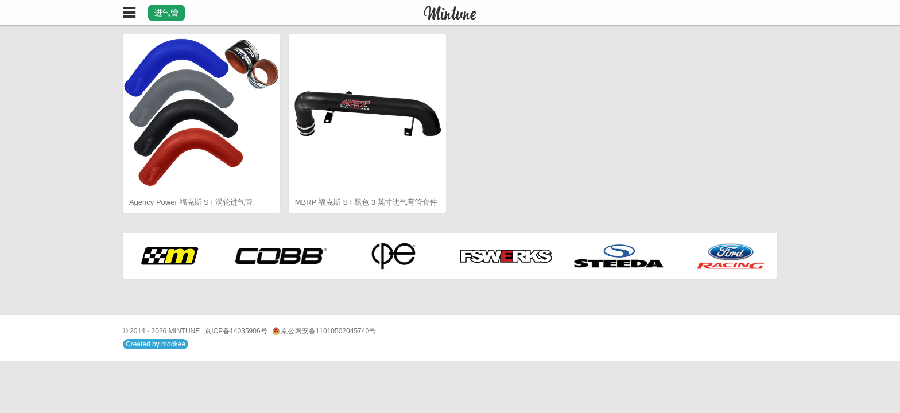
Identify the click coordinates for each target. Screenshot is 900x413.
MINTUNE (184, 331)
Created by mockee (155, 344)
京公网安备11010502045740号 (324, 331)
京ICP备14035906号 (235, 331)
